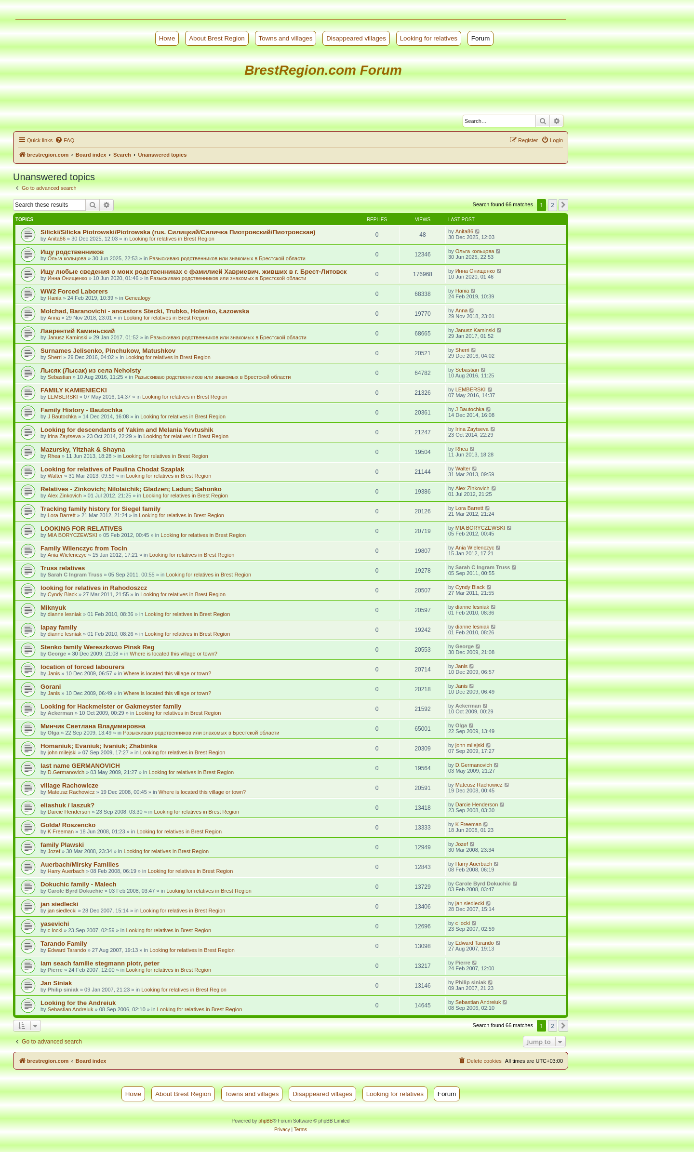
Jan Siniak (56, 983)
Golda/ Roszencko (67, 825)
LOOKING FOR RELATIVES (81, 528)
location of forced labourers (82, 666)
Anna (54, 318)
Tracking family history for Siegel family (100, 508)
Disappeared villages (356, 38)
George (57, 653)
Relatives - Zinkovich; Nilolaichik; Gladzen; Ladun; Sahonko (131, 489)
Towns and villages (286, 38)
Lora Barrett (62, 515)
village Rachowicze (69, 785)
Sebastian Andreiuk (70, 1009)
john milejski (62, 752)
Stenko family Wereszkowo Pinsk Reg (97, 647)
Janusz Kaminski (68, 337)
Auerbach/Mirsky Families (79, 864)
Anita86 (57, 238)
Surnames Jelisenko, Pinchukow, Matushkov (107, 350)
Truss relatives (62, 568)
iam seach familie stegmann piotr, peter (100, 963)
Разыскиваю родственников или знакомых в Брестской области (227, 258)
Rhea (54, 456)
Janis (54, 673)
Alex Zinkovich (65, 495)
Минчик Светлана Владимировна (93, 726)
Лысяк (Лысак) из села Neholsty (90, 370)
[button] (563, 205)
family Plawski (62, 844)
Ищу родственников (72, 251)
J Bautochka (62, 416)
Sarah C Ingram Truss (75, 574)
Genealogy (137, 298)
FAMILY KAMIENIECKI (73, 390)
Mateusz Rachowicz (71, 792)
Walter (55, 476)
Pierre (55, 970)
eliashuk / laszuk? (67, 805)
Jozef (54, 851)
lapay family (58, 627)
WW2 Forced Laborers (74, 291)
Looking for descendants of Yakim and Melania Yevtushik (127, 429)
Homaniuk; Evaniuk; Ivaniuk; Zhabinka (98, 746)
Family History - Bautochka (81, 410)
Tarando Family (63, 943)
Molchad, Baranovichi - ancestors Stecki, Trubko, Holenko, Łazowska (144, 311)
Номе (167, 38)
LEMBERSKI (63, 397)
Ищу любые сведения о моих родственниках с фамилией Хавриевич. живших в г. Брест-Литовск (193, 271)
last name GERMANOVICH (80, 765)
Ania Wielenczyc (67, 555)
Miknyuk (53, 607)
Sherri (55, 357)
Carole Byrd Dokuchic (75, 891)
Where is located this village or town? (173, 653)
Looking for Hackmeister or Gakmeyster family (110, 706)
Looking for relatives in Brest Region (171, 238)
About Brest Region (217, 38)
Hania (55, 298)
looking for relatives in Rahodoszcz (93, 587)
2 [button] (552, 205)
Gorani (50, 686)
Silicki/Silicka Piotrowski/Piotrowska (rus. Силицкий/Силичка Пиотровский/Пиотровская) (177, 232)
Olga (53, 733)
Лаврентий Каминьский (77, 331)
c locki (55, 930)
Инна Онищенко (67, 278)
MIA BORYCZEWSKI (72, 535)
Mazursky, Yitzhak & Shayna (82, 449)
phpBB (265, 1121)
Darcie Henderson (69, 812)
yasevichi (54, 923)
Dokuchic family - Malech (78, 884)
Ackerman (60, 713)
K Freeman (61, 831)
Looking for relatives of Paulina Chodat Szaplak (112, 469)
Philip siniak (63, 989)
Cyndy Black (62, 594)
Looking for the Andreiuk (78, 1002)
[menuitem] (64, 140)
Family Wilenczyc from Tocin (83, 548)
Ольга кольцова (67, 258)
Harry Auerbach (66, 871)
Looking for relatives (428, 38)
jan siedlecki (59, 904)
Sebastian (59, 377)
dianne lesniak (64, 614)
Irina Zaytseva (64, 436)
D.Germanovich (66, 772)
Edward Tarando (67, 950)
